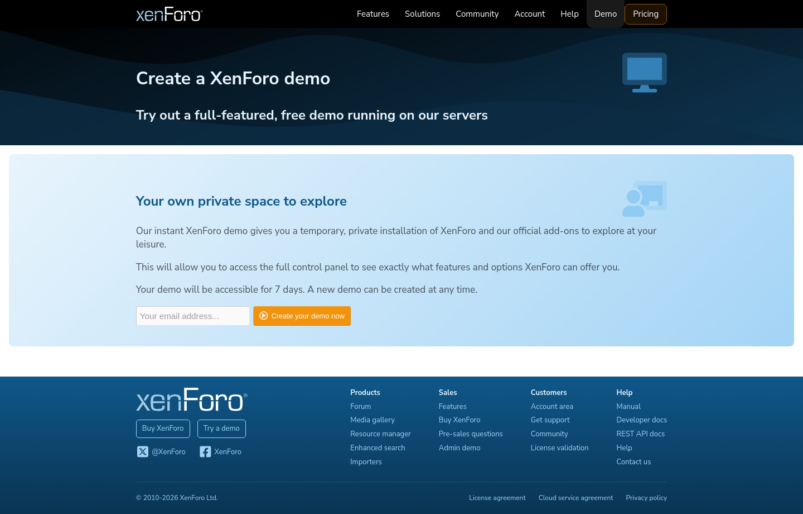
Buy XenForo (161, 428)
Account (531, 14)
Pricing (648, 14)
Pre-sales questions (473, 434)
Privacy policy (648, 497)
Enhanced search (379, 448)
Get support (552, 420)
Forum (362, 407)
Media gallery (374, 420)
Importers (368, 462)
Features (375, 14)
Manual (630, 407)
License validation (562, 448)
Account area (554, 407)
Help (572, 14)
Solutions (424, 14)
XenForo (217, 452)
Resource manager (382, 434)
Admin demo (462, 448)
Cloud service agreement (578, 497)
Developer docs (643, 420)
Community (479, 14)
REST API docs (642, 434)
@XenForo (158, 452)
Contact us (635, 462)
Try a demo (219, 428)
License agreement (499, 497)
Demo (608, 14)
